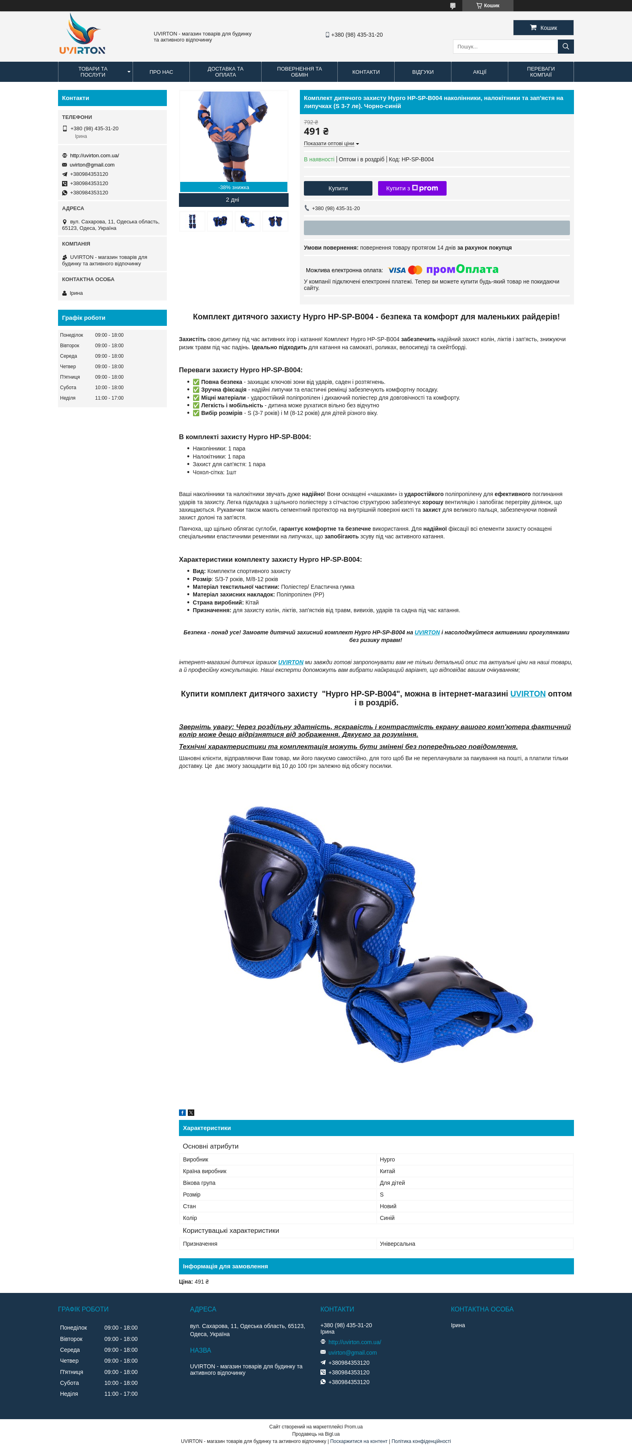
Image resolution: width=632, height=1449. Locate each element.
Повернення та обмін (299, 72)
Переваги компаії (541, 72)
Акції (479, 72)
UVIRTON (427, 632)
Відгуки (423, 72)
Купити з (412, 188)
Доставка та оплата (225, 72)
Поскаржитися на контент (358, 1441)
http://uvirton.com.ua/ (94, 155)
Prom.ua (354, 1427)
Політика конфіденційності (421, 1441)
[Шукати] (566, 47)
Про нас (161, 72)
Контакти (366, 72)
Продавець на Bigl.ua (316, 1434)
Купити (338, 188)
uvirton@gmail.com (92, 165)
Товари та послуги (93, 72)
